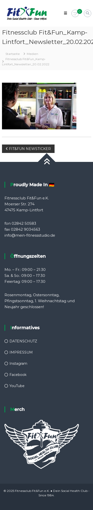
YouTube (17, 386)
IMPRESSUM (21, 352)
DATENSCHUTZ (23, 341)
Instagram (18, 363)
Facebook (18, 374)
